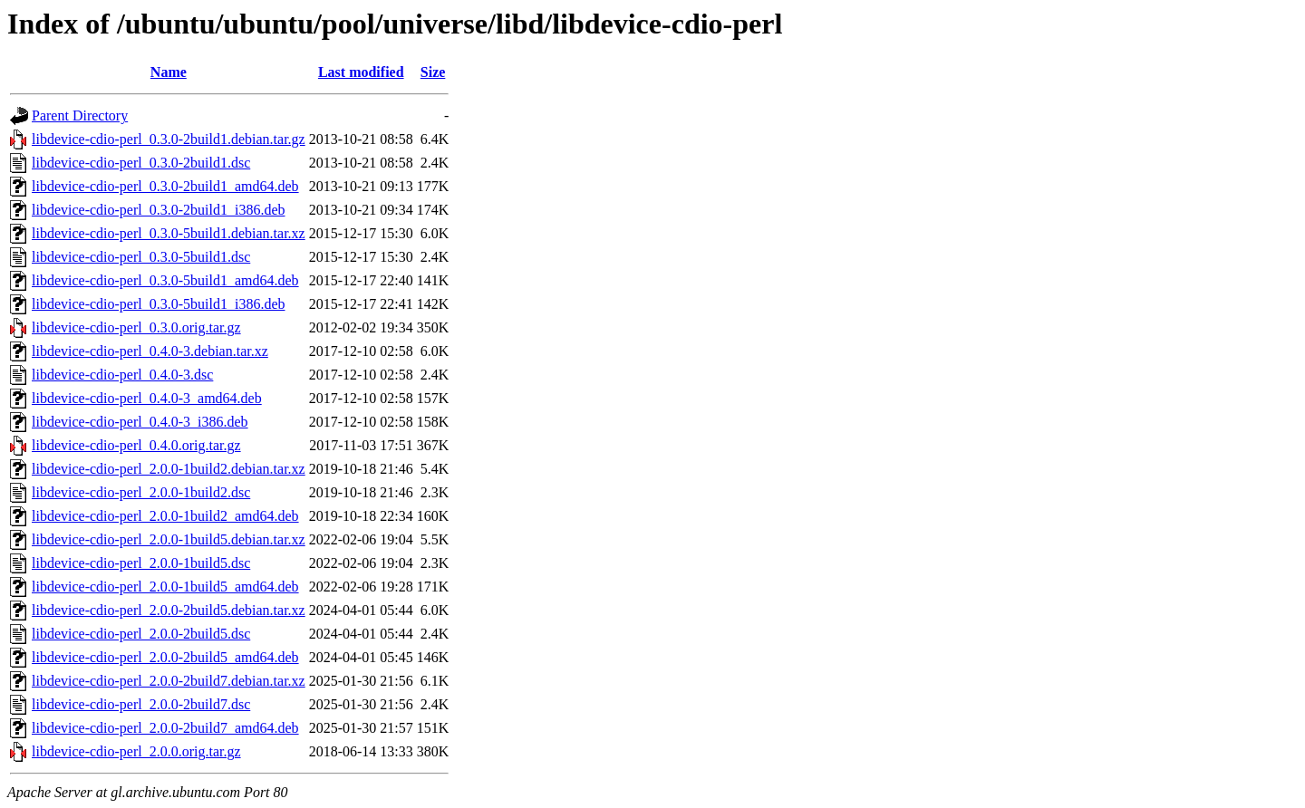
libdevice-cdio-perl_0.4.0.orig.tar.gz (136, 445)
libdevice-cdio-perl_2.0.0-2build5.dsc (141, 633)
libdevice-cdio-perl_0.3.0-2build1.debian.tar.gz (168, 139)
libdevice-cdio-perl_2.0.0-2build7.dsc (141, 704)
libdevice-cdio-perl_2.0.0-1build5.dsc (141, 563)
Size (433, 72)
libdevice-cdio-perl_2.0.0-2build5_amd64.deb (165, 657)
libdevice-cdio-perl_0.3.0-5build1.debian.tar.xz (168, 233)
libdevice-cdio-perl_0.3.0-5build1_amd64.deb (165, 280)
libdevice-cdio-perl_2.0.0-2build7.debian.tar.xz (168, 680)
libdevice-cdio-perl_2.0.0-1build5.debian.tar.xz (168, 539)
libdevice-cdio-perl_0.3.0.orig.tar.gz (136, 327)
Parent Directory (80, 115)
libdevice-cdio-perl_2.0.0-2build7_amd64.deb (165, 728)
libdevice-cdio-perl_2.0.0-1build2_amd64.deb (165, 516)
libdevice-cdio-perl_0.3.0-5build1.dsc (141, 257)
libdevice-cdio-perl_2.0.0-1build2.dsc (141, 492)
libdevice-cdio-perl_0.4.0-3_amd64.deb (147, 398)
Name (168, 72)
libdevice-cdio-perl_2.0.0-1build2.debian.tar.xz (168, 468)
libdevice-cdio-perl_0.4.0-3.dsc (122, 374)
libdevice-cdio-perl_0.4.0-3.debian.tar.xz (150, 351)
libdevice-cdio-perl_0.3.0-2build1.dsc (141, 162)
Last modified (361, 72)
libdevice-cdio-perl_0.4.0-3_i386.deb (140, 421)
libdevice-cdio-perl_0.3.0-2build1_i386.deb (158, 209)
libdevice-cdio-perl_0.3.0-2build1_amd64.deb (165, 186)
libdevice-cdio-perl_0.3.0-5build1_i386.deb (158, 304)
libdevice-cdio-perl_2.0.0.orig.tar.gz (136, 751)
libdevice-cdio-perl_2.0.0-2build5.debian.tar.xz (168, 610)
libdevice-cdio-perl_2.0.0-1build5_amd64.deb (165, 586)
